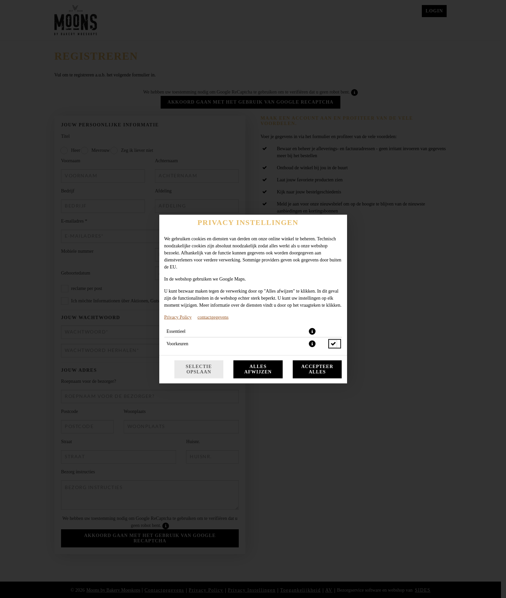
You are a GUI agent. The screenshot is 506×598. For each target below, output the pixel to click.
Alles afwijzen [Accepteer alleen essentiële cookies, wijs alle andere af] (258, 369)
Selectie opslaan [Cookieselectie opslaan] (199, 369)
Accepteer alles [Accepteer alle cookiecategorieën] (317, 369)
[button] (312, 331)
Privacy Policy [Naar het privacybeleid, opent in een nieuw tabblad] (178, 317)
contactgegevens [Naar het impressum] (213, 317)
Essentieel (176, 331)
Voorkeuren (177, 343)
